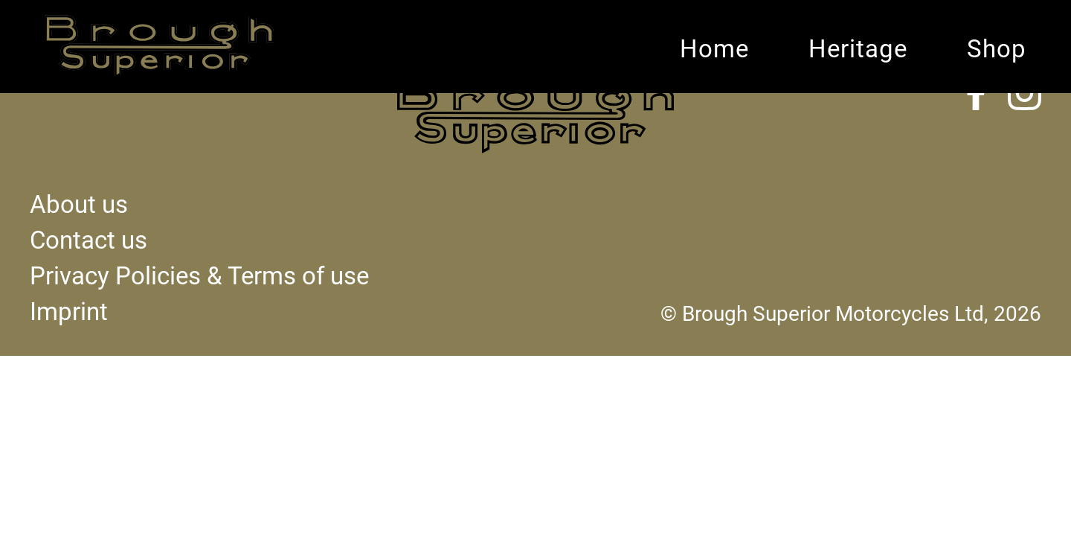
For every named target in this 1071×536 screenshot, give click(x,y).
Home (714, 49)
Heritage (857, 49)
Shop (996, 49)
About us (79, 205)
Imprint (69, 312)
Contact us (88, 240)
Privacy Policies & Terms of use (199, 276)
